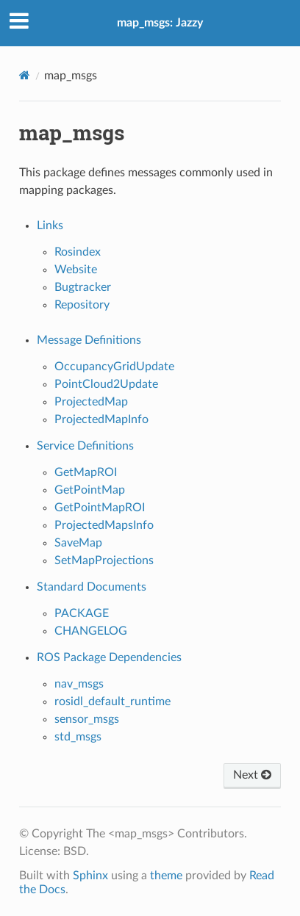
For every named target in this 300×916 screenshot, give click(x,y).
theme (166, 875)
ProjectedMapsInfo (104, 525)
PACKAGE (81, 613)
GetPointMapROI (99, 507)
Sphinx (90, 875)
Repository (82, 305)
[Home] (24, 75)
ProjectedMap (91, 402)
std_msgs (77, 737)
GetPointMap (89, 490)
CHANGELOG (90, 631)
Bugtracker (82, 287)
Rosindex (77, 252)
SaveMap (78, 543)
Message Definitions (89, 340)
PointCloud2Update (106, 384)
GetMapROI (85, 472)
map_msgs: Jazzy (160, 23)
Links (50, 225)
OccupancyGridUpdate (114, 366)
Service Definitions (85, 446)
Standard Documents (91, 587)
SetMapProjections (104, 560)
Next (252, 775)
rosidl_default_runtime (112, 701)
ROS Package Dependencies (109, 657)
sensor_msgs (86, 719)
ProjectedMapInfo (101, 419)
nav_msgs (79, 684)
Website (75, 269)
